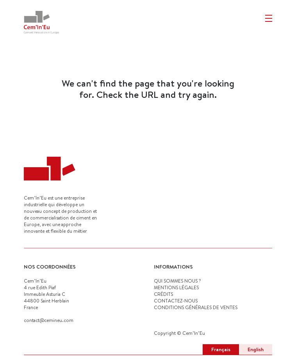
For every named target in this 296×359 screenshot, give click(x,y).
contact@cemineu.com (48, 320)
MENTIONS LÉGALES (176, 287)
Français (220, 349)
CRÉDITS (163, 294)
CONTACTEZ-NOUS (176, 300)
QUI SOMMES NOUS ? (177, 281)
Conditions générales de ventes (195, 307)
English (256, 349)
